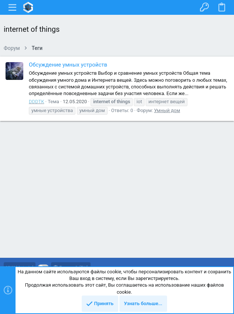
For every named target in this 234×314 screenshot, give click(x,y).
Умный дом (167, 110)
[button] (12, 7)
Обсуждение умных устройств (68, 64)
